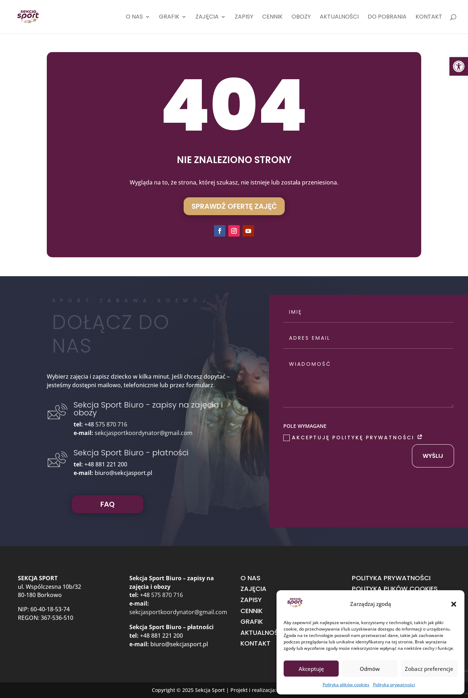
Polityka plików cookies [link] (346, 685)
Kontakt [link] (428, 17)
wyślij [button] (433, 456)
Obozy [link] (301, 17)
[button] (453, 604)
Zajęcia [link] (207, 17)
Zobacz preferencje (429, 668)
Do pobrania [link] (387, 17)
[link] (458, 66)
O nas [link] (134, 17)
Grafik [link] (169, 17)
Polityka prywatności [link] (394, 685)
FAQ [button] (107, 504)
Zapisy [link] (244, 17)
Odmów (370, 668)
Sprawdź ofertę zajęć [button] (234, 206)
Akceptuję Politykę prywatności (353, 437)
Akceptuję (311, 668)
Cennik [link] (272, 17)
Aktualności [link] (339, 17)
